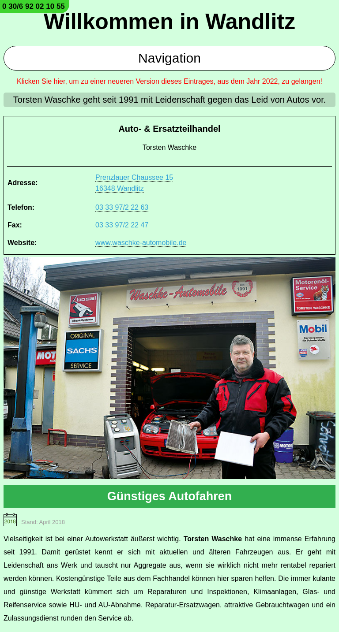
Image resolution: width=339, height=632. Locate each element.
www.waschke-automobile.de (140, 242)
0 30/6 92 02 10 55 (33, 6)
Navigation (169, 58)
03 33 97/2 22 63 (121, 207)
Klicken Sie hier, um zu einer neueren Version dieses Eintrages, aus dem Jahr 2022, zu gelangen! (169, 81)
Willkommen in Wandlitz (169, 21)
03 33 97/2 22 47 (121, 225)
